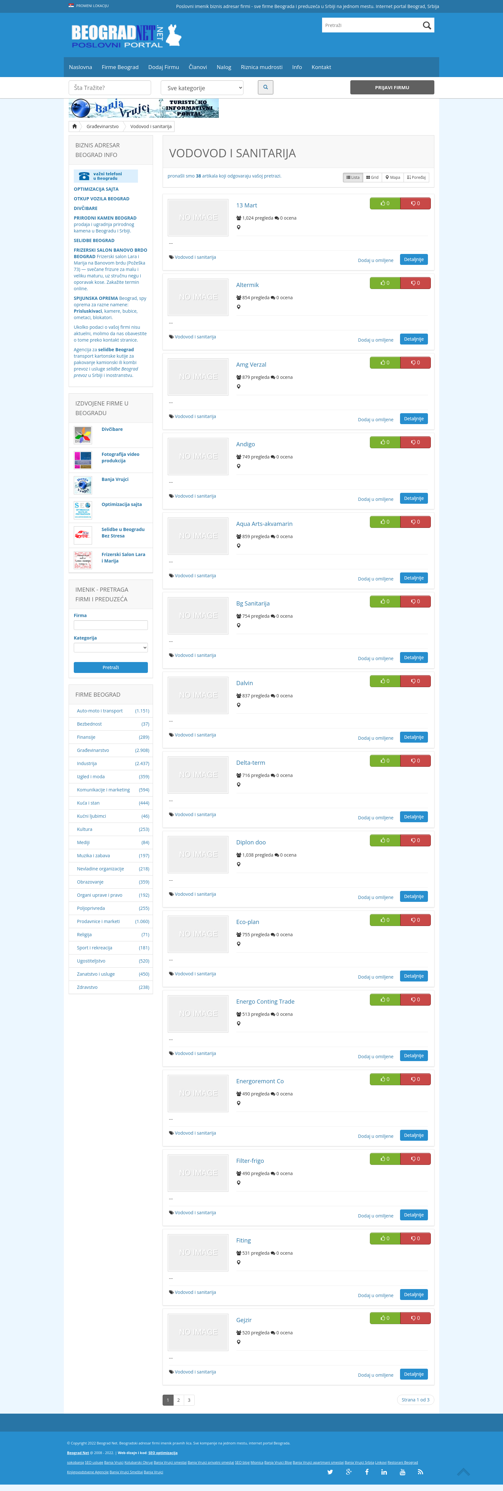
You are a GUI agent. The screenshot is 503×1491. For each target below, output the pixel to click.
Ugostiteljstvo (91, 961)
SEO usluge (94, 1462)
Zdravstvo (87, 987)
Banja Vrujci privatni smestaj (211, 1462)
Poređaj (416, 177)
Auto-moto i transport (100, 711)
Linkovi (381, 1462)
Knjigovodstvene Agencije (88, 1471)
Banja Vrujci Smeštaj (126, 1471)
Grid (372, 177)
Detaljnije (414, 259)
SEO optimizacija (163, 1452)
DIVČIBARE (86, 208)
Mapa (392, 177)
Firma (80, 615)
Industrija (87, 763)
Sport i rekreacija (94, 948)
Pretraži (111, 667)
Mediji (83, 842)
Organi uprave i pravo (100, 895)
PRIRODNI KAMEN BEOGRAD (105, 218)
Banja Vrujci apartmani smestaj (318, 1462)
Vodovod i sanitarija (151, 126)
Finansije (86, 737)
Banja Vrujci (114, 1462)
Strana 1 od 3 (416, 1400)
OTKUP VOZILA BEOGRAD (102, 199)
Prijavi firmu (392, 87)
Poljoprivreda (91, 908)
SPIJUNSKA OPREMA (96, 298)
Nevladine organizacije (100, 869)
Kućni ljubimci (91, 816)
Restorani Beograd (403, 1462)
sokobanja (75, 1462)
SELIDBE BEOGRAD (94, 240)
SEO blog (242, 1462)
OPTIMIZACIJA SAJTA (96, 189)
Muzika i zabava (93, 855)
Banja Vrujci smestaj (170, 1462)
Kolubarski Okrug (138, 1462)
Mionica (257, 1462)
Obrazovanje (90, 882)
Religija (84, 934)
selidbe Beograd (116, 349)
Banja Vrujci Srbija (359, 1462)
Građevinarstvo (103, 126)
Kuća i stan (88, 803)
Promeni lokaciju (89, 5)
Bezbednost (89, 724)
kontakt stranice (120, 340)
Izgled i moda (91, 776)
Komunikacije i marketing (103, 790)
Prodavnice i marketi (98, 921)
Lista (353, 177)
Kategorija (85, 638)
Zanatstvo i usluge (96, 974)
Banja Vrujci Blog (278, 1462)
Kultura (84, 829)
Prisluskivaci (88, 311)
